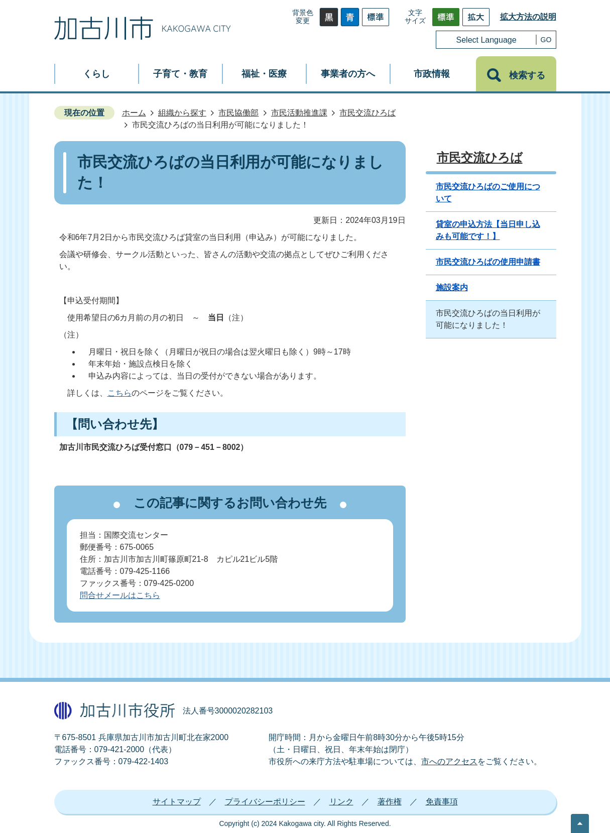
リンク (341, 801)
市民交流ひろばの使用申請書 (488, 262)
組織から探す (182, 112)
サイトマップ (177, 801)
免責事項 (442, 801)
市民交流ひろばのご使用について (488, 192)
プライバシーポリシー (265, 801)
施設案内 (452, 287)
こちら (119, 393)
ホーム (134, 112)
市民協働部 (238, 112)
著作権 (390, 801)
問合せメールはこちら (120, 595)
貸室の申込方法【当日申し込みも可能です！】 (488, 230)
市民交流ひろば (367, 112)
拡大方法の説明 (528, 17)
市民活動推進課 (299, 112)
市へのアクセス (449, 761)
